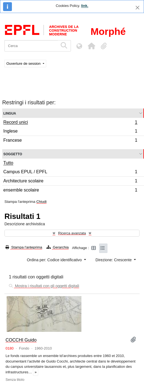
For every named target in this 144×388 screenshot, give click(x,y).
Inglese (70, 132)
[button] (91, 45)
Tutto (8, 163)
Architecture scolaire (70, 182)
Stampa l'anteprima (24, 247)
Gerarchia (58, 247)
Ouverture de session (24, 63)
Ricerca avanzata (72, 233)
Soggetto (12, 153)
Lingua (9, 113)
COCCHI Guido (21, 339)
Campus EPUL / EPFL (70, 173)
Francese (70, 141)
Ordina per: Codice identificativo (55, 260)
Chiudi (41, 202)
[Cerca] (31, 45)
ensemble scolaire (70, 191)
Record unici (70, 123)
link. (84, 6)
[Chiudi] (137, 7)
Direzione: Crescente (114, 260)
